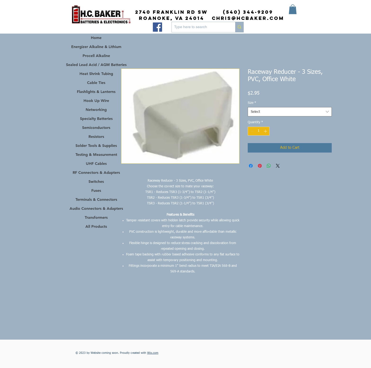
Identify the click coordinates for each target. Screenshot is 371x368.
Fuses (96, 190)
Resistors (96, 136)
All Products (96, 226)
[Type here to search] (199, 27)
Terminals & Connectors (96, 199)
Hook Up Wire (96, 100)
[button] (293, 9)
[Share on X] (278, 166)
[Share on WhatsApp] (269, 166)
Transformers (96, 217)
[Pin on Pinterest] (260, 166)
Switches (96, 181)
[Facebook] (157, 27)
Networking (96, 109)
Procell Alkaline (96, 55)
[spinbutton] (258, 131)
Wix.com (152, 353)
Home (96, 37)
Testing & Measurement (96, 154)
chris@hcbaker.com (248, 18)
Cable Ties (96, 82)
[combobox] (290, 111)
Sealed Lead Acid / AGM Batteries (96, 64)
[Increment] (266, 131)
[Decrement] (251, 131)
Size (252, 103)
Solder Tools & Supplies (96, 145)
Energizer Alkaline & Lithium (96, 46)
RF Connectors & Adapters (96, 172)
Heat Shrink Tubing (96, 73)
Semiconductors (96, 127)
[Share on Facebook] (251, 166)
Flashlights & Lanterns (96, 91)
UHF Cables (96, 163)
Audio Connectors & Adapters (96, 208)
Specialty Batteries (96, 118)
